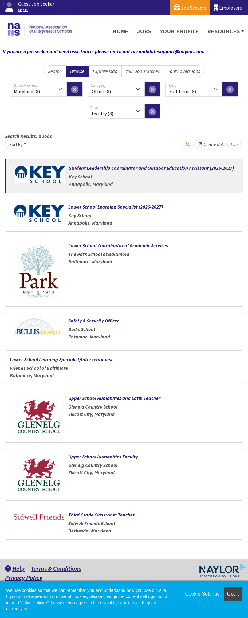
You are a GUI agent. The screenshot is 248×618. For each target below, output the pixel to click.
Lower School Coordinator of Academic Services (118, 245)
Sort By (16, 144)
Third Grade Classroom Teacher (101, 515)
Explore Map (105, 71)
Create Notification (218, 144)
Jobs (144, 31)
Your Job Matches (143, 71)
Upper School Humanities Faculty (103, 456)
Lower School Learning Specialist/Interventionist (61, 359)
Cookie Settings (202, 593)
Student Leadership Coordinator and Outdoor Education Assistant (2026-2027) (151, 168)
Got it (233, 593)
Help (15, 568)
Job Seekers (190, 7)
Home (120, 31)
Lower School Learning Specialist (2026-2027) (115, 207)
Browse (77, 71)
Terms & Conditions (56, 568)
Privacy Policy (23, 577)
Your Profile (179, 31)
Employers (228, 7)
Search (55, 71)
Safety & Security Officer (93, 320)
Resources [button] (223, 31)
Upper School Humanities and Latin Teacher (114, 398)
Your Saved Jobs (184, 71)
